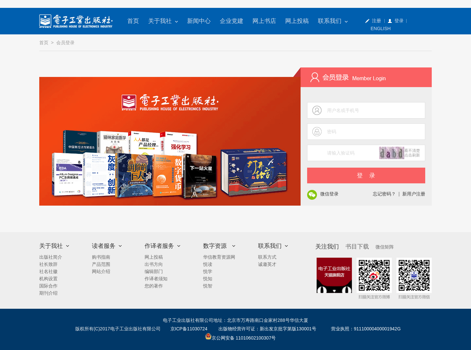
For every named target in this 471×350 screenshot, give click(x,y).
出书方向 (154, 264)
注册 (376, 20)
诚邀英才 (267, 264)
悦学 (207, 271)
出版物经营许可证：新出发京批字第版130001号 (267, 328)
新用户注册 (413, 193)
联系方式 (267, 257)
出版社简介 (50, 257)
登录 (399, 20)
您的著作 (154, 285)
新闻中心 (199, 21)
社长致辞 (48, 264)
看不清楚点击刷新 (412, 152)
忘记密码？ (384, 193)
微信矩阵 (384, 246)
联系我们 (333, 21)
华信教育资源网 (219, 257)
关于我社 (163, 21)
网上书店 (264, 21)
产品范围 (101, 264)
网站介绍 (101, 271)
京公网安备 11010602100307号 (240, 338)
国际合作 (48, 285)
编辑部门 (154, 271)
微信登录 (329, 193)
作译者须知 (156, 278)
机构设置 (48, 278)
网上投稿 (297, 21)
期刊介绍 (48, 293)
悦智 (207, 285)
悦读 (207, 264)
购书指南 (101, 257)
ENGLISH (381, 28)
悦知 (207, 278)
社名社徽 (48, 271)
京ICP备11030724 (189, 328)
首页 (133, 21)
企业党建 (231, 21)
